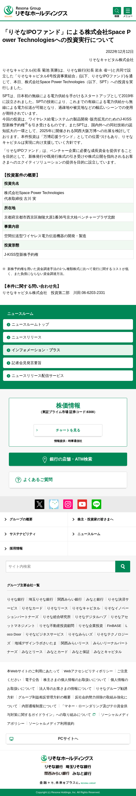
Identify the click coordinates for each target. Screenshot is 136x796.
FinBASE (114, 626)
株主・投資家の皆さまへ (95, 519)
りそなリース (57, 608)
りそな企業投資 (90, 626)
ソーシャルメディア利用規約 (51, 723)
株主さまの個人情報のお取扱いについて (74, 680)
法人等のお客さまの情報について (65, 688)
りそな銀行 (15, 599)
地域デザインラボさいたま (36, 643)
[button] (117, 16)
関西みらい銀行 (69, 599)
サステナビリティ (23, 534)
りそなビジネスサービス (44, 634)
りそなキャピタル (86, 608)
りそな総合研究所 (57, 617)
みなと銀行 (95, 599)
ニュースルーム (88, 534)
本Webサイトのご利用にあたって (33, 671)
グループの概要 (21, 519)
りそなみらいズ (80, 634)
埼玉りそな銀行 (41, 599)
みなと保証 (81, 652)
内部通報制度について (39, 706)
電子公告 (32, 680)
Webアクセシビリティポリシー (88, 671)
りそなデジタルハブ (90, 617)
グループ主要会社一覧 (23, 585)
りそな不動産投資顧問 (56, 626)
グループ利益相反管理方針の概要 (44, 697)
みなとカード (57, 652)
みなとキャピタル (108, 652)
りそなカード (32, 608)
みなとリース (32, 652)
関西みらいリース (75, 643)
